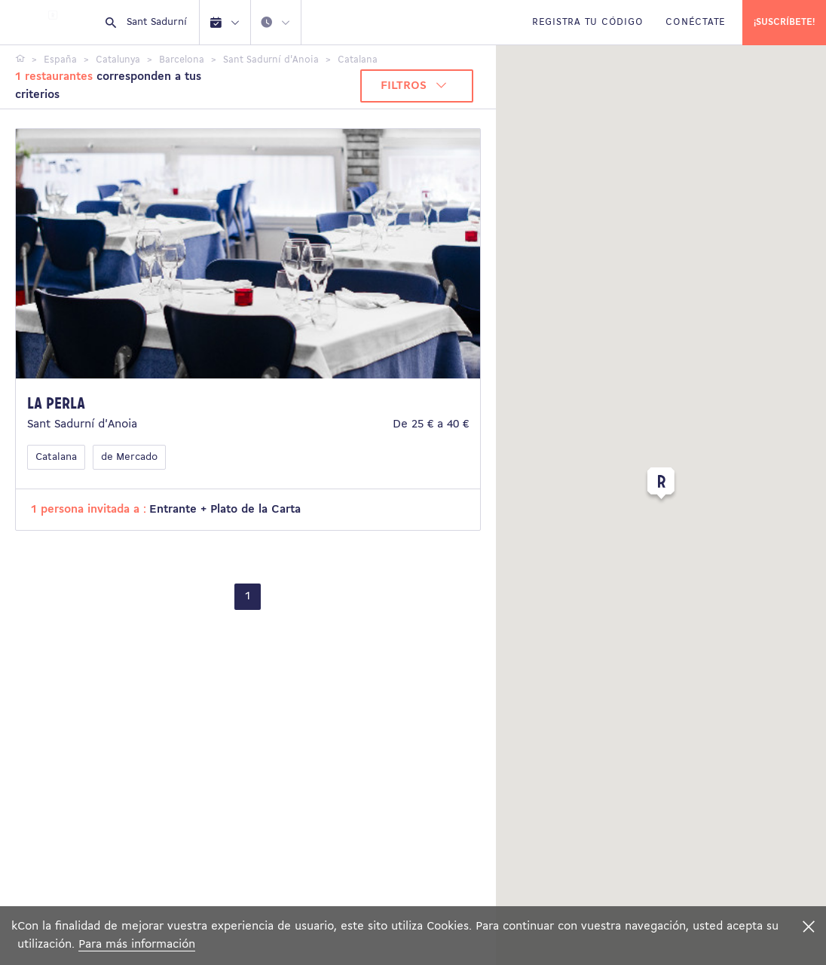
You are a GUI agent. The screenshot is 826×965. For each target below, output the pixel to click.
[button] (661, 486)
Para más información (136, 945)
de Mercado (129, 457)
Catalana (56, 457)
